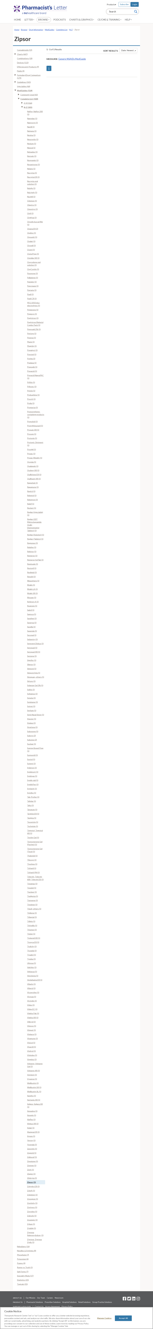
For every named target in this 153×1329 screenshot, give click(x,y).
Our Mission (30, 1298)
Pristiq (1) (31, 391)
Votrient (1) (32, 1075)
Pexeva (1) (31, 338)
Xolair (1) (30, 1128)
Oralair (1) (31, 241)
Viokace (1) (31, 1034)
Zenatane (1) (32, 1161)
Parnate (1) (31, 290)
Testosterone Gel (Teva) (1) (34, 850)
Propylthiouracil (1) (35, 426)
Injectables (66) (23, 86)
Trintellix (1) (32, 925)
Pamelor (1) (32, 282)
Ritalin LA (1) (32, 589)
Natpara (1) (31, 131)
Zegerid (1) (31, 1153)
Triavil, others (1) (34, 909)
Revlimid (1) (32, 572)
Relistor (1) (31, 551)
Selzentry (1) (32, 639)
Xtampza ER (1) (33, 1132)
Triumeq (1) (32, 930)
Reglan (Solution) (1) (35, 535)
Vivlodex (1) (32, 1055)
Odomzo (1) (32, 201)
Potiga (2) (31, 358)
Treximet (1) (32, 904)
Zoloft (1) (31, 1190)
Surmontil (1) (32, 755)
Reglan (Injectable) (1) (35, 513)
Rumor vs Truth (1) (25, 1267)
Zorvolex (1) (32, 1211)
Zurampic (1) (32, 1220)
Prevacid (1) (32, 371)
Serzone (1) (32, 656)
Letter (29, 19)
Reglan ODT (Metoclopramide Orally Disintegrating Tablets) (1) (34, 525)
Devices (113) (23, 62)
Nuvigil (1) (31, 196)
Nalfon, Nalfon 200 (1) (35, 112)
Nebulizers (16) (23, 1246)
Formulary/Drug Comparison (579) (29, 76)
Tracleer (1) (32, 892)
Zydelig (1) (31, 1228)
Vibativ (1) (31, 984)
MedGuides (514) (24, 90)
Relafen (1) (31, 547)
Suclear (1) (31, 744)
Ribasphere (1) (33, 581)
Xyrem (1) (31, 1136)
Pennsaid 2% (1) (34, 329)
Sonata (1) (31, 698)
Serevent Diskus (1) (35, 643)
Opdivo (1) (31, 233)
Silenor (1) (31, 664)
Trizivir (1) (31, 934)
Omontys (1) (32, 209)
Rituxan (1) (31, 597)
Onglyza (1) (32, 217)
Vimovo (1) (31, 1026)
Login (134, 4)
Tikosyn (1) (31, 860)
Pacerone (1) (32, 273)
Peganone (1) (32, 310)
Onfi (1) (30, 213)
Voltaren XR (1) (33, 1070)
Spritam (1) (31, 710)
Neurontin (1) (32, 139)
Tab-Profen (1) (33, 797)
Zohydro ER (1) (33, 1186)
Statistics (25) (23, 1280)
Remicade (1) (32, 564)
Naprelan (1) (32, 118)
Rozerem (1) (32, 606)
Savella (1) (31, 627)
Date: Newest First (129, 50)
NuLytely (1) (32, 192)
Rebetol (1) (31, 495)
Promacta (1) (32, 407)
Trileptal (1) (32, 917)
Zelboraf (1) (32, 1157)
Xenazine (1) (32, 1111)
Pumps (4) (21, 1263)
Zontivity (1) (32, 1203)
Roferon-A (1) (33, 602)
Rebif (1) (30, 504)
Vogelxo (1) (32, 1059)
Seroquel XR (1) (33, 652)
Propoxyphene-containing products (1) (35, 414)
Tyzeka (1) (31, 959)
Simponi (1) (31, 668)
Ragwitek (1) (32, 483)
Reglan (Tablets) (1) (35, 539)
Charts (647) (22, 54)
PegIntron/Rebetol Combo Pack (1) (35, 323)
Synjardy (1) (32, 788)
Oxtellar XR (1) (33, 258)
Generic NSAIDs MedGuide (72, 59)
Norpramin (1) (33, 160)
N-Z (71, 30)
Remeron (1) (32, 555)
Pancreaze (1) (33, 286)
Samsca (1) (31, 614)
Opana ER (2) (32, 229)
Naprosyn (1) (32, 122)
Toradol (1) (31, 888)
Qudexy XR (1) (33, 470)
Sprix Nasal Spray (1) (35, 714)
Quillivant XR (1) (34, 479)
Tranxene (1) (32, 900)
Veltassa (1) (32, 971)
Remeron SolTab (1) (35, 560)
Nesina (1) (31, 135)
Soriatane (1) (32, 702)
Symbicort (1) (32, 772)
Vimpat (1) (31, 1030)
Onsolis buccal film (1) (35, 223)
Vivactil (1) (31, 1047)
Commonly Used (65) (29, 95)
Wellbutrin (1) (33, 1083)
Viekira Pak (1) (33, 1013)
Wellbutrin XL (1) (34, 1091)
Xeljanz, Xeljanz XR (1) (35, 1105)
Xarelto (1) (31, 1096)
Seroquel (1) (32, 648)
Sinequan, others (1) (35, 677)
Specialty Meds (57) (25, 1276)
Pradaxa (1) (31, 363)
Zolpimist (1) (32, 1195)
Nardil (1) (31, 127)
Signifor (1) (31, 660)
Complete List (61, 30)
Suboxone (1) (32, 731)
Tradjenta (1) (32, 896)
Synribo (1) (31, 793)
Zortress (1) (32, 1207)
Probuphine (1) (33, 395)
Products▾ (111, 4)
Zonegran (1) (32, 1199)
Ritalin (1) (31, 585)
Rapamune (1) (33, 487)
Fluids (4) (20, 71)
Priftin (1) (31, 382)
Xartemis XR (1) (33, 1100)
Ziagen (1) (31, 1174)
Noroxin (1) (31, 156)
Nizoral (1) (31, 148)
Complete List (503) (29, 99)
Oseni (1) (31, 249)
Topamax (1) (32, 883)
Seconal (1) (31, 635)
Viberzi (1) (31, 988)
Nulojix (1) (31, 188)
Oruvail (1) (31, 245)
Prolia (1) (30, 403)
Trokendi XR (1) (33, 938)
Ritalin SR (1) (32, 593)
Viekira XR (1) (32, 1017)
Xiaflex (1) (31, 1119)
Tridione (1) (32, 913)
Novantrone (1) (33, 164)
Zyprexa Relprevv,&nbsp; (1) (35, 1233)
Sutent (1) (31, 763)
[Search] (136, 11)
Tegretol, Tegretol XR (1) (35, 831)
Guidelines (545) (24, 82)
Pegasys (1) (32, 314)
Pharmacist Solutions (34, 1302)
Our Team (41, 1298)
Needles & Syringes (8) (26, 1250)
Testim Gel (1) (33, 837)
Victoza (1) (31, 996)
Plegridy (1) (32, 346)
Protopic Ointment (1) (35, 443)
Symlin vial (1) (32, 780)
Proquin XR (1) (33, 430)
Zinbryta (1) (32, 1178)
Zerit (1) (30, 1170)
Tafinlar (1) (31, 801)
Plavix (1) (31, 342)
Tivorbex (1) (32, 864)
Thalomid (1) (32, 856)
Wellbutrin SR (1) (34, 1087)
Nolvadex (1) (32, 152)
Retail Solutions (84, 1302)
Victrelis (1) (32, 1001)
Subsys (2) (31, 735)
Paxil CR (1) (32, 298)
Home (17, 19)
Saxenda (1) (32, 631)
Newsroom (59, 1298)
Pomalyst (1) (32, 350)
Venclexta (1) (32, 976)
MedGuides (49, 30)
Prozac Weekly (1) (34, 458)
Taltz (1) (30, 805)
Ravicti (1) (31, 491)
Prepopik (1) (32, 367)
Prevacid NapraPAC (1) (35, 376)
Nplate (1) (31, 169)
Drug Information (36, 30)
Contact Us (39, 1306)
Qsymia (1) (31, 462)
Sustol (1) (31, 759)
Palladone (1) (32, 277)
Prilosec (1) (31, 386)
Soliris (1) (31, 689)
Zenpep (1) (31, 1165)
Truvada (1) (32, 950)
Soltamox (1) (32, 694)
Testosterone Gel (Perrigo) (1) (34, 843)
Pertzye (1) (31, 333)
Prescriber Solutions (53, 1302)
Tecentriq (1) (32, 822)
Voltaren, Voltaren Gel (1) (35, 1065)
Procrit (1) (31, 399)
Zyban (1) (31, 1224)
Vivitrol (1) (31, 1051)
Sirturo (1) (31, 681)
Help (128, 19)
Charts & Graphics (81, 19)
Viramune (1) (32, 1038)
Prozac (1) (31, 453)
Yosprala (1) (32, 1144)
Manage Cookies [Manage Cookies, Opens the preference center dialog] (104, 1318)
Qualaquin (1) (32, 466)
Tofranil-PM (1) (33, 872)
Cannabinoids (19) (24, 50)
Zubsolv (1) (31, 1216)
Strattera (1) (32, 727)
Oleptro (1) (31, 205)
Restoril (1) (31, 568)
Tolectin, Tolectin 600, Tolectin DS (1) (35, 878)
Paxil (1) (30, 294)
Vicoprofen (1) (33, 992)
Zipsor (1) (31, 1182)
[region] (76, 1318)
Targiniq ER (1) (33, 814)
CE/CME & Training (109, 19)
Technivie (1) (32, 826)
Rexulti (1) (31, 576)
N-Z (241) (28, 107)
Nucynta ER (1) (33, 177)
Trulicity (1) (32, 946)
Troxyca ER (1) (33, 942)
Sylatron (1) (32, 768)
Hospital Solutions (69, 1302)
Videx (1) (31, 1005)
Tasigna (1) (31, 818)
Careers (50, 1298)
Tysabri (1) (31, 955)
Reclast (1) (31, 508)
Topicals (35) (22, 1284)
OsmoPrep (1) (33, 254)
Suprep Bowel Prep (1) (35, 749)
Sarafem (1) (32, 618)
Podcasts (59, 19)
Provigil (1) (31, 449)
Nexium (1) (31, 143)
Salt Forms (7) (22, 1271)
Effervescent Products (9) (28, 67)
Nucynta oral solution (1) (32, 182)
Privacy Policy (67, 1306)
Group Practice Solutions (102, 1302)
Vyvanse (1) (32, 1079)
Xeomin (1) (31, 1115)
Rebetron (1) (32, 499)
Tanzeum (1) (32, 809)
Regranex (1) (32, 543)
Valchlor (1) (31, 967)
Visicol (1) (31, 1042)
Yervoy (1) (31, 1140)
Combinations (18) (24, 58)
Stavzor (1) (31, 719)
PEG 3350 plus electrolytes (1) (33, 304)
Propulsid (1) (32, 421)
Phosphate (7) (23, 1255)
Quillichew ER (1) (34, 474)
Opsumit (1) (32, 237)
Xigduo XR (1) (33, 1123)
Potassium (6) (23, 1259)
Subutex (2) (32, 740)
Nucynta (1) (32, 173)
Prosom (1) (31, 434)
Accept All (123, 1318)
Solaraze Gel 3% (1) (35, 685)
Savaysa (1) (31, 622)
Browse (43, 19)
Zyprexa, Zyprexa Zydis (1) (34, 1240)
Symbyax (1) (32, 776)
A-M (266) (28, 103)
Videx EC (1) (32, 1009)
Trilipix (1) (31, 921)
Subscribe (124, 4)
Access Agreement (52, 1306)
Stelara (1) (31, 723)
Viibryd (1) (31, 1022)
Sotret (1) (31, 706)
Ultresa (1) (31, 963)
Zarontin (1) (32, 1149)
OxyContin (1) (33, 269)
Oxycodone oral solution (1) (34, 263)
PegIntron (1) (33, 318)
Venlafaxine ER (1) (34, 980)
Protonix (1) (32, 438)
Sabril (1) (30, 610)
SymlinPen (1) (33, 784)
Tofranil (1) (31, 868)
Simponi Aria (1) (33, 673)
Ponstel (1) (31, 354)
